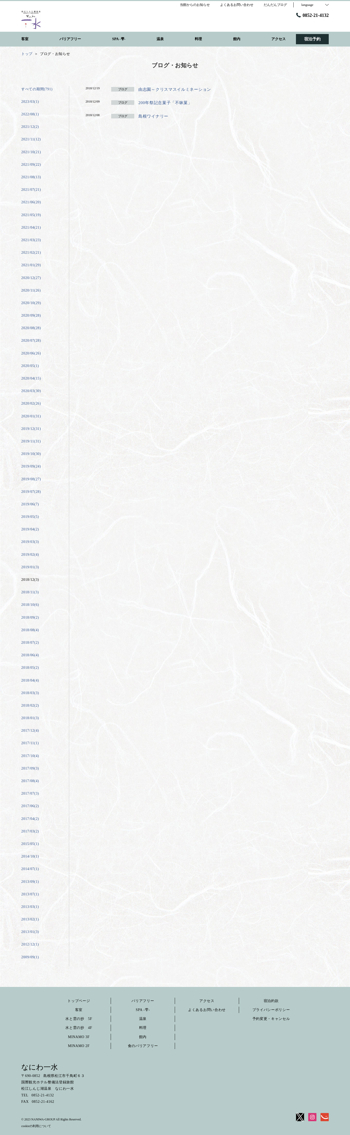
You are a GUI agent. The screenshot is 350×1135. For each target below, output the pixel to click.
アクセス (206, 1001)
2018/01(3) (30, 718)
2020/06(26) (31, 353)
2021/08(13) (31, 177)
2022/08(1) (30, 114)
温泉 (143, 1019)
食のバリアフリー (143, 1046)
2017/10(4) (30, 756)
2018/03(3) (30, 693)
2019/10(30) (31, 454)
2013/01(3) (30, 932)
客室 (79, 1010)
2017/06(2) (30, 806)
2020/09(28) (31, 315)
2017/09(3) (30, 768)
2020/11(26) (31, 290)
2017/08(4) (30, 781)
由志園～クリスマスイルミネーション (174, 89)
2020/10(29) (31, 303)
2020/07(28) (31, 340)
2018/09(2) (30, 617)
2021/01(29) (31, 265)
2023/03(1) (30, 102)
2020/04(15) (31, 378)
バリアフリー (142, 1001)
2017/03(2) (30, 831)
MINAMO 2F (78, 1046)
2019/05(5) (30, 517)
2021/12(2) (30, 127)
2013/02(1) (30, 919)
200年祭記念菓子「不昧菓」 (167, 103)
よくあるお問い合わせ (207, 1010)
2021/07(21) (31, 190)
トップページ (78, 1001)
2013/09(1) (30, 882)
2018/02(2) (30, 705)
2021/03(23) (31, 240)
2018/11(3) (30, 592)
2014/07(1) (30, 869)
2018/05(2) (30, 668)
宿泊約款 (271, 1001)
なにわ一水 (39, 1067)
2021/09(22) (31, 164)
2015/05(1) (30, 844)
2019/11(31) (31, 441)
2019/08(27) (31, 479)
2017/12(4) (30, 730)
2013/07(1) (30, 894)
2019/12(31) (31, 429)
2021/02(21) (31, 252)
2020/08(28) (31, 328)
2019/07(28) (31, 492)
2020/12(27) (31, 278)
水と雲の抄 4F (78, 1028)
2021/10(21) (31, 152)
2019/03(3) (30, 542)
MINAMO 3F (78, 1037)
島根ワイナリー (153, 116)
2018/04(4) (30, 680)
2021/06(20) (31, 202)
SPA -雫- (143, 1010)
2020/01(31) (31, 416)
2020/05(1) (30, 366)
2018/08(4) (30, 630)
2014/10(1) (30, 856)
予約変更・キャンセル (271, 1019)
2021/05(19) (31, 215)
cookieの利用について (36, 1126)
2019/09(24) (31, 466)
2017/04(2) (30, 819)
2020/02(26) (31, 403)
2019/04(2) (30, 529)
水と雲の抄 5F (78, 1019)
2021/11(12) (31, 139)
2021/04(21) (31, 227)
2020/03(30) (31, 391)
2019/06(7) (30, 504)
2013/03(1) (30, 907)
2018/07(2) (30, 642)
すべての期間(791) (37, 89)
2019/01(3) (30, 567)
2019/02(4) (30, 555)
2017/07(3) (30, 793)
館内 (143, 1037)
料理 (143, 1028)
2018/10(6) (30, 605)
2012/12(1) (30, 944)
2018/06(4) (30, 655)
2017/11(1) (30, 743)
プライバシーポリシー (271, 1010)
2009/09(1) (30, 957)
